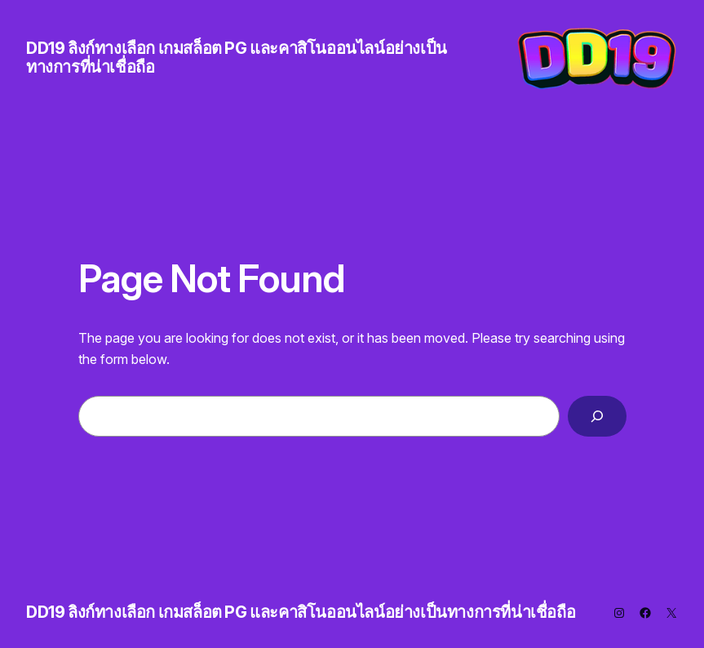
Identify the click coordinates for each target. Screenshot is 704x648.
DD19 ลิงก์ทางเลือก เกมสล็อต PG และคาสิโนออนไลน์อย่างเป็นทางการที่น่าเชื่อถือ (236, 57)
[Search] (597, 416)
